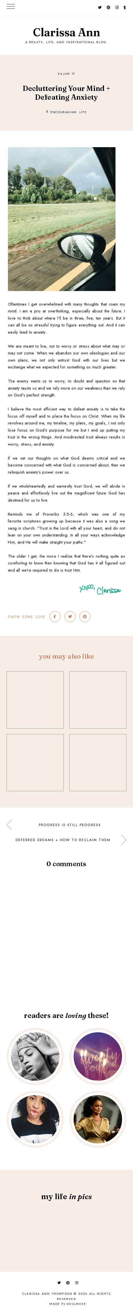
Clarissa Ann (66, 32)
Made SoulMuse (68, 1304)
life (83, 112)
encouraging (63, 112)
